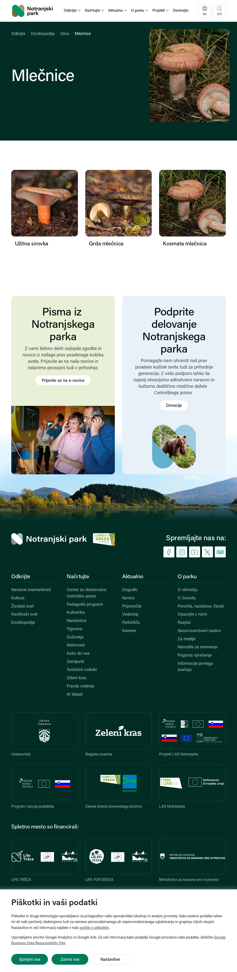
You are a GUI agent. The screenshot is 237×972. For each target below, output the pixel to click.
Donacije (174, 406)
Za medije (186, 639)
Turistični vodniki (82, 670)
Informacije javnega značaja (195, 667)
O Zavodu (187, 598)
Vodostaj (130, 614)
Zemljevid (75, 662)
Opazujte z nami (192, 614)
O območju (188, 590)
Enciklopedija (43, 34)
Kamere (129, 631)
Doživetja (75, 637)
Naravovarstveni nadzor (199, 631)
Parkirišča (131, 623)
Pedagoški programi (85, 605)
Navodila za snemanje (198, 647)
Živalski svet (22, 606)
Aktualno (132, 577)
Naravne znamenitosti (31, 590)
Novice (128, 598)
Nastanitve (76, 621)
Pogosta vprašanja (195, 655)
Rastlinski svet (24, 614)
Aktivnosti (76, 645)
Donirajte (180, 11)
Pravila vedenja (80, 686)
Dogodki (129, 590)
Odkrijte (18, 34)
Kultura (18, 598)
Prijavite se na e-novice (63, 381)
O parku (187, 577)
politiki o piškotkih (94, 928)
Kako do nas (78, 654)
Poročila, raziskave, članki (201, 606)
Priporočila (131, 606)
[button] (73, 11)
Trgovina (74, 629)
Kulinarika (76, 613)
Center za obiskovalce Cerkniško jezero (86, 593)
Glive (64, 34)
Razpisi (184, 623)
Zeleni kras (76, 678)
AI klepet (75, 694)
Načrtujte (78, 577)
